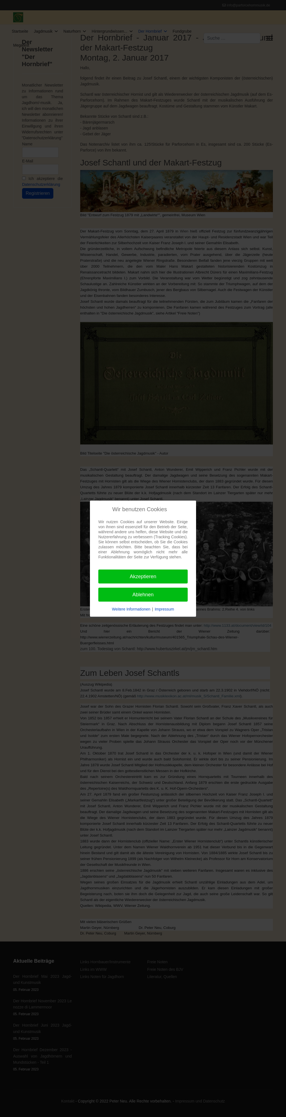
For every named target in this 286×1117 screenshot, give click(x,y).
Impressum (164, 609)
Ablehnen (143, 594)
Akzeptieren (143, 576)
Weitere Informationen (131, 609)
